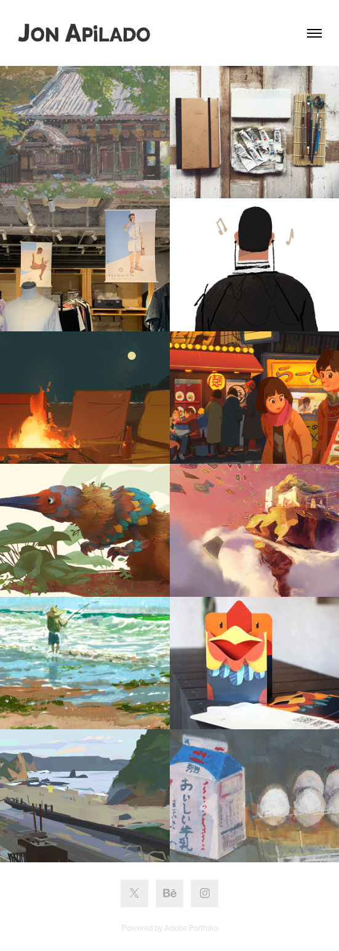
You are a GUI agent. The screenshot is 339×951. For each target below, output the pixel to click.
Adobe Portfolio (191, 927)
